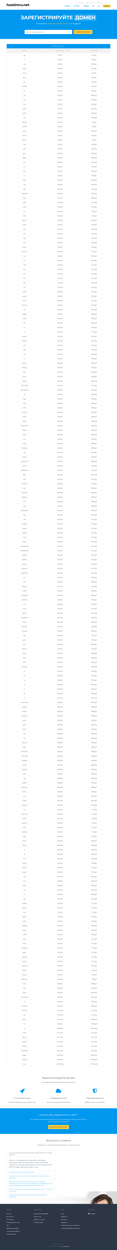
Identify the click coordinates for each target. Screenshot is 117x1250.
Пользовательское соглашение (70, 1225)
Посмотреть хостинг (58, 1127)
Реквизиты (64, 1216)
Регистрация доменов (13, 1231)
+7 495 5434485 (80, 2)
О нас (62, 1213)
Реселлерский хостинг (13, 1222)
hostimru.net (66, 1246)
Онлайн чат (91, 2)
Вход (106, 6)
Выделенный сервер (12, 1228)
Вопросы (100, 2)
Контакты (64, 1219)
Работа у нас (37, 1216)
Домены (67, 6)
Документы (64, 1222)
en (109, 2)
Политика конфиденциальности (70, 1228)
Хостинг (77, 6)
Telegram (92, 1213)
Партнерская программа (41, 1213)
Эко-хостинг (10, 1216)
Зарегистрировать (83, 32)
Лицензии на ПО (11, 1234)
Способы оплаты (38, 1222)
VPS (7, 1225)
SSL (93, 6)
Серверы (86, 6)
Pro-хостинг (10, 1219)
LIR (99, 6)
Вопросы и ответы (39, 1219)
